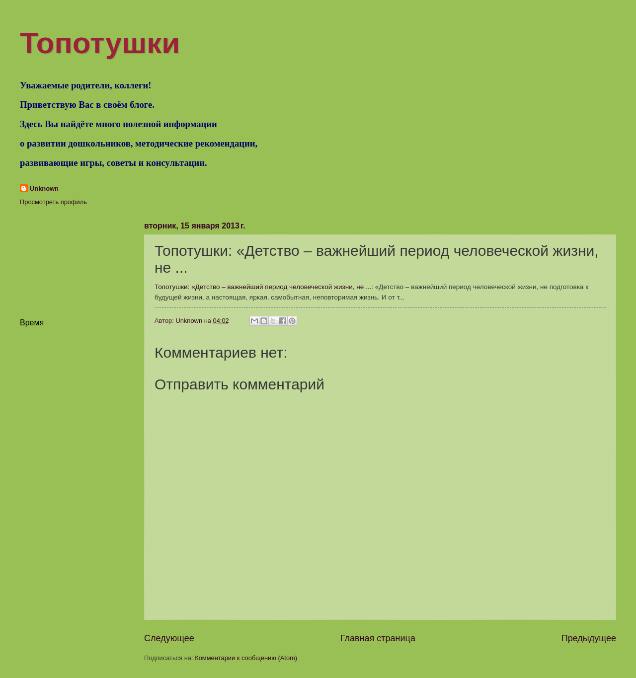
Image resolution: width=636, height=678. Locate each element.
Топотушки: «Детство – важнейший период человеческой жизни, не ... (263, 287)
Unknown (44, 188)
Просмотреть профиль (53, 202)
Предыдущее (588, 638)
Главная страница (377, 638)
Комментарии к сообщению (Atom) (246, 658)
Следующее (169, 638)
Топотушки (100, 43)
